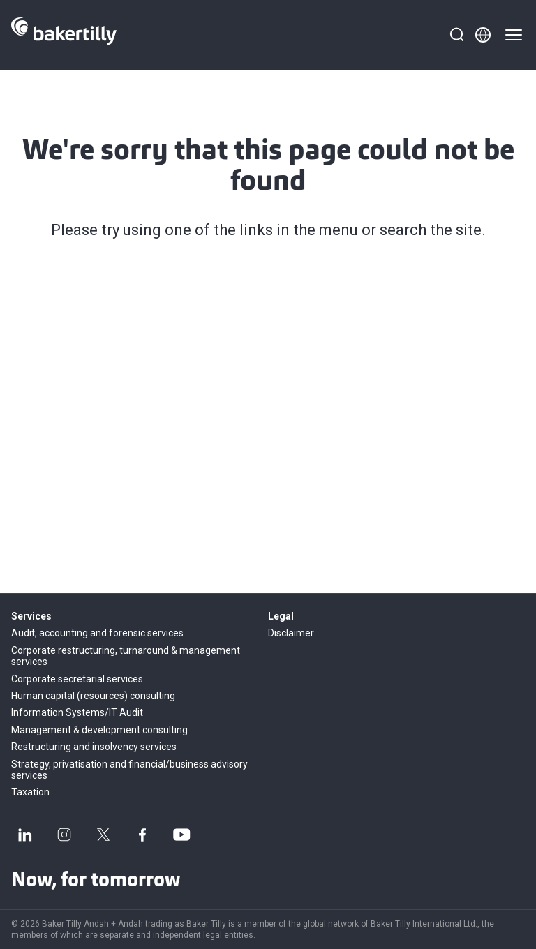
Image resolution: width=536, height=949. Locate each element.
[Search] (456, 35)
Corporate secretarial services (77, 679)
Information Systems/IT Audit (77, 712)
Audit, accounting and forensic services (97, 632)
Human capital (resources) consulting (93, 695)
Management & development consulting (99, 729)
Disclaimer (291, 632)
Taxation (30, 792)
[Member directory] (483, 35)
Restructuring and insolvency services (94, 746)
